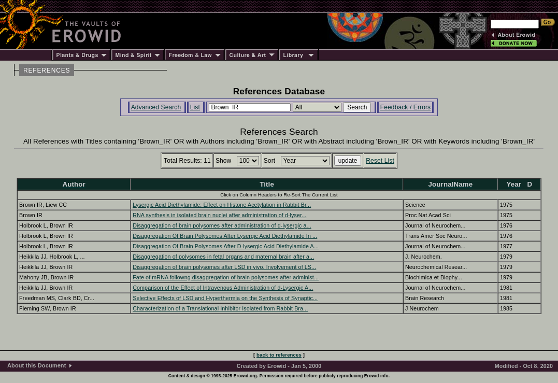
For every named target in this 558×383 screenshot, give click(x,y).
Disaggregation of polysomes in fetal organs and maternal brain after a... (223, 256)
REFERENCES (46, 70)
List (195, 107)
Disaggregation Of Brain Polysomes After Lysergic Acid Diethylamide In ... (225, 236)
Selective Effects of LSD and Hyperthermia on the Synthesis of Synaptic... (225, 298)
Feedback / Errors (405, 107)
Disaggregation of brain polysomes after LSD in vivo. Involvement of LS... (224, 267)
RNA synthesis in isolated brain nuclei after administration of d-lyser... (219, 215)
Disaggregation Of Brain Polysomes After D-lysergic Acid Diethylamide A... (226, 246)
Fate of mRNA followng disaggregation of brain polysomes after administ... (226, 277)
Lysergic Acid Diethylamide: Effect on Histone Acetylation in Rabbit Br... (222, 205)
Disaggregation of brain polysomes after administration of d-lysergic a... (222, 225)
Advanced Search (156, 107)
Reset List (380, 160)
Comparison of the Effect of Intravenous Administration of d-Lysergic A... (223, 288)
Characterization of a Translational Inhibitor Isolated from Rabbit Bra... (220, 308)
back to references (279, 355)
